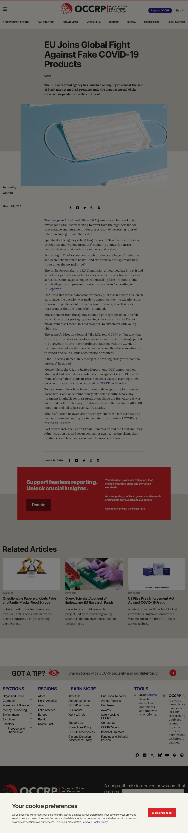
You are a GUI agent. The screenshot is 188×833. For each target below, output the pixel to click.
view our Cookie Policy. (95, 821)
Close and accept (162, 812)
